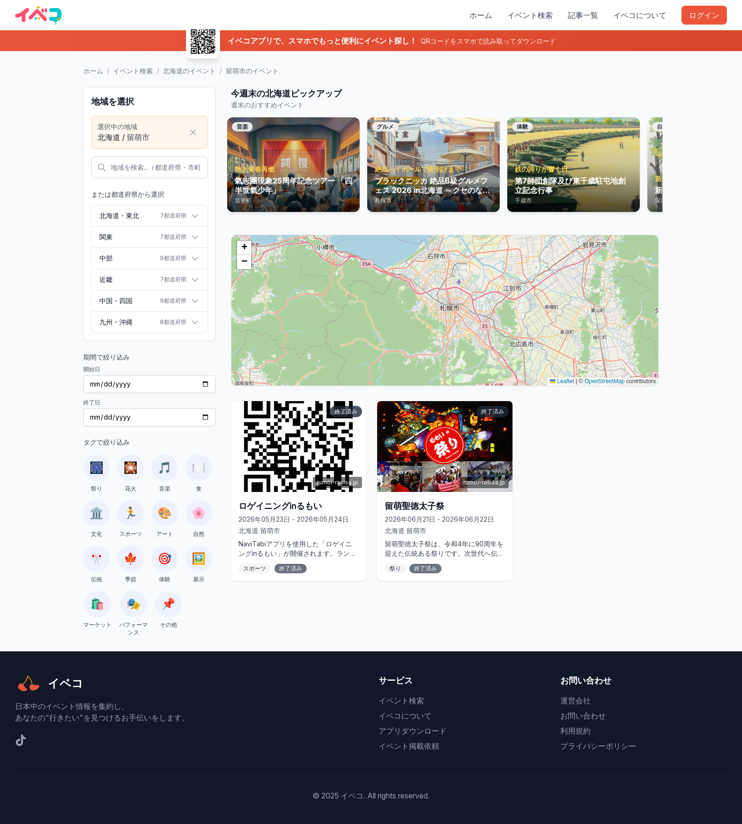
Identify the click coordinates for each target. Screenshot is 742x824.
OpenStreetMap (604, 381)
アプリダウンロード (413, 731)
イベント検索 (530, 15)
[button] (244, 248)
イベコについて (639, 15)
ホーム (480, 15)
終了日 (91, 402)
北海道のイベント (189, 71)
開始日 (91, 369)
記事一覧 (583, 15)
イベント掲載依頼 (409, 746)
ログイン (704, 15)
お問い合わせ (583, 715)
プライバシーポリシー (598, 746)
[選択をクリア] (193, 132)
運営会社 (575, 700)
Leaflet (562, 381)
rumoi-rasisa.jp (337, 482)
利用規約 (575, 731)
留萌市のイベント (252, 71)
